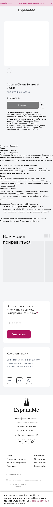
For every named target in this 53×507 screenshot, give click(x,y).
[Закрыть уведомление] (50, 493)
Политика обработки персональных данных (24, 480)
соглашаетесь (39, 500)
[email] (26, 323)
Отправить (19, 334)
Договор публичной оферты (18, 485)
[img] (20, 441)
